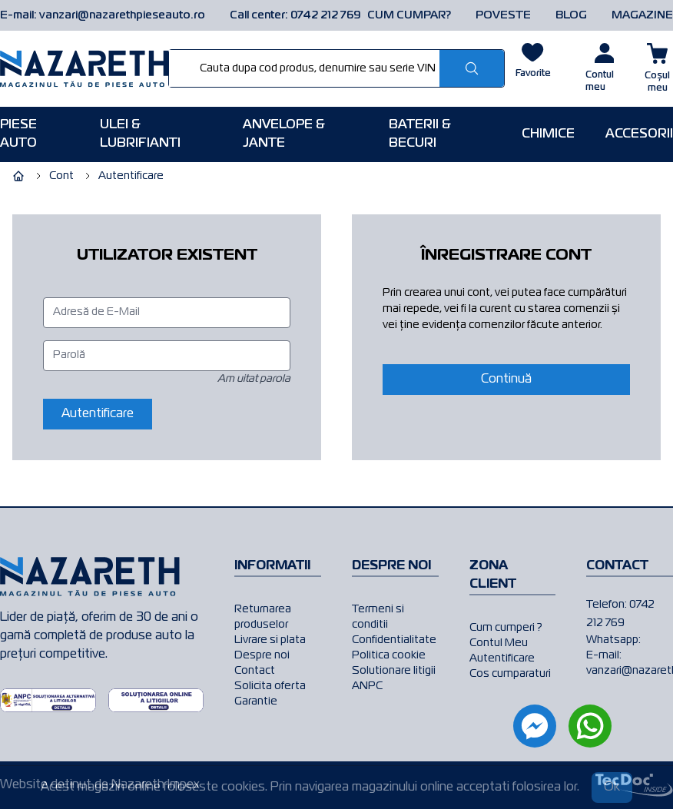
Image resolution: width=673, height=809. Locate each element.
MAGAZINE (642, 15)
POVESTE (503, 15)
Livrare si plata (270, 640)
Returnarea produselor (262, 617)
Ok (612, 787)
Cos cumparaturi (510, 673)
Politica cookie (389, 655)
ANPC (367, 686)
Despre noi (262, 655)
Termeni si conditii (378, 617)
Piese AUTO (18, 134)
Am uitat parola (253, 378)
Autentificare (502, 658)
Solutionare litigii (394, 670)
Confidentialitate (394, 640)
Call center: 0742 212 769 (295, 15)
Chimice (548, 134)
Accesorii (639, 134)
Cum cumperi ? (505, 627)
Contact (254, 670)
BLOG (571, 15)
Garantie (255, 701)
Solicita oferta (270, 686)
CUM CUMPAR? (409, 15)
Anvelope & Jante (284, 134)
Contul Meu (498, 643)
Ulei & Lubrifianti (140, 134)
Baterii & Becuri (420, 134)
